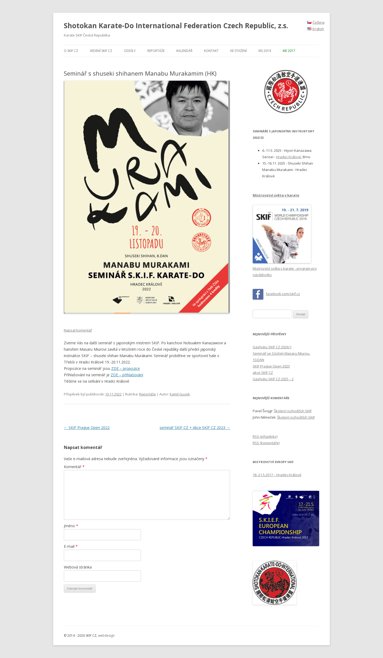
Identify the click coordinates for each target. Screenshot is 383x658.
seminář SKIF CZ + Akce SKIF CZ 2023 (195, 427)
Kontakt (211, 50)
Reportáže (156, 50)
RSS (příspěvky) (265, 436)
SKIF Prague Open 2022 (87, 427)
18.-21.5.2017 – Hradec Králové (277, 474)
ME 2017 (289, 50)
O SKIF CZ (71, 50)
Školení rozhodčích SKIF (293, 410)
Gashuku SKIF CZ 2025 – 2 (273, 379)
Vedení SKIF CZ (101, 50)
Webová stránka (78, 567)
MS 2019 (265, 50)
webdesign (106, 635)
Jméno (71, 525)
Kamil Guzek (180, 394)
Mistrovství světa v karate (276, 195)
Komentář (74, 466)
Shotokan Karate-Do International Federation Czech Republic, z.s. (176, 25)
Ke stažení (238, 50)
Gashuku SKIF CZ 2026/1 (272, 347)
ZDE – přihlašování (127, 374)
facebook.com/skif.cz (283, 293)
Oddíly (130, 50)
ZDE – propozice (125, 368)
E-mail (71, 546)
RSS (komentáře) (266, 442)
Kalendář (184, 50)
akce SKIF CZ (263, 372)
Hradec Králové (288, 156)
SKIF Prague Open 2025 (271, 366)
